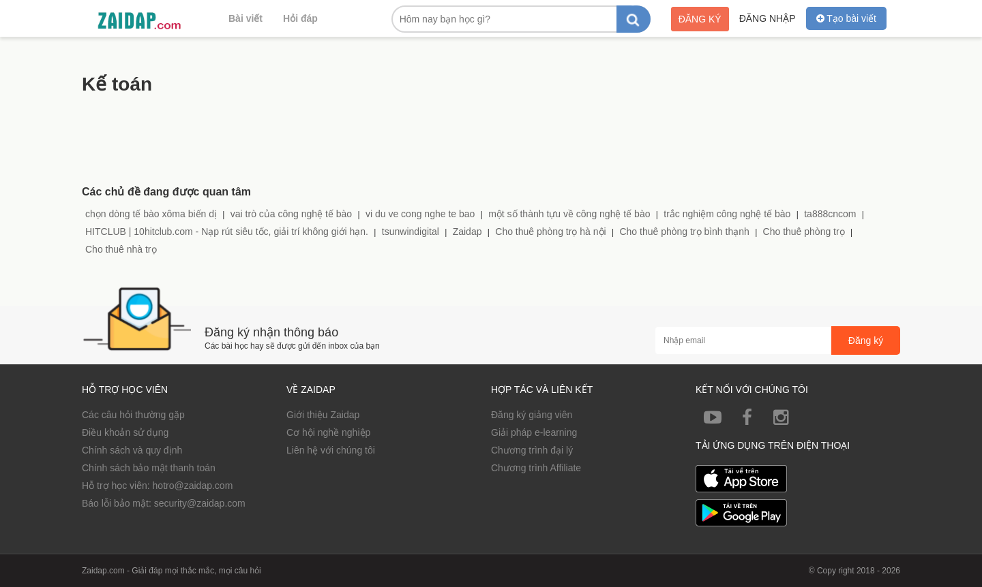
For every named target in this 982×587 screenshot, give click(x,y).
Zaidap (467, 231)
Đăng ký (700, 19)
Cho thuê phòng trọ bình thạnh (684, 231)
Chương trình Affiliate (536, 467)
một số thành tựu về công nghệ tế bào (569, 213)
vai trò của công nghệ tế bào (291, 213)
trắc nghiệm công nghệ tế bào (727, 213)
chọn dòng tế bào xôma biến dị (151, 213)
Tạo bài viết (846, 18)
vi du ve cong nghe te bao (420, 213)
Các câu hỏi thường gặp (133, 414)
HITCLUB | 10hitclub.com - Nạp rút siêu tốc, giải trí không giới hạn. (226, 231)
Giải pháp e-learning (534, 432)
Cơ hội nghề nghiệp (328, 432)
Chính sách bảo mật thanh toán (148, 467)
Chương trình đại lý (532, 450)
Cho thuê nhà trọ (121, 249)
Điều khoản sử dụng (125, 432)
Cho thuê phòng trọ (804, 231)
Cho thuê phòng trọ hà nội (550, 231)
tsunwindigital (410, 231)
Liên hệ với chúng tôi (330, 450)
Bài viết (245, 18)
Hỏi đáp (300, 18)
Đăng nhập (767, 18)
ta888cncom (830, 213)
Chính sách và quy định (132, 450)
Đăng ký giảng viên (531, 414)
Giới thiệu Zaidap (322, 414)
